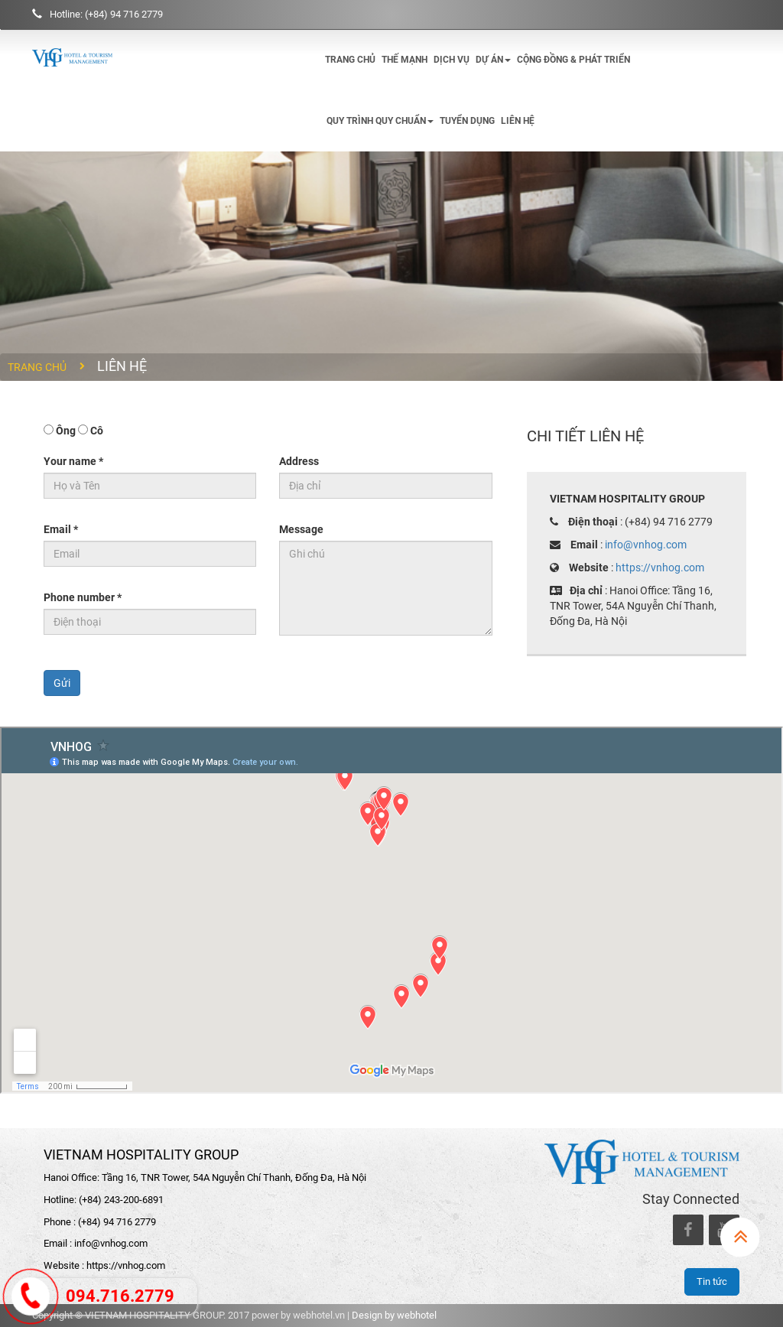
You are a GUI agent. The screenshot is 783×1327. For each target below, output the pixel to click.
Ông (66, 430)
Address (299, 461)
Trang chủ (350, 59)
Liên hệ (517, 120)
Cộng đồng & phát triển (573, 59)
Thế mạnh (404, 59)
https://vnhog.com (660, 567)
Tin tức (712, 1281)
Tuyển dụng (467, 120)
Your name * (73, 461)
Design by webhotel (394, 1315)
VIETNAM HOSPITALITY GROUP (141, 1154)
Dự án (493, 59)
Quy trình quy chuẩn (380, 120)
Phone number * (83, 597)
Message (301, 529)
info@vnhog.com (646, 544)
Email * (61, 529)
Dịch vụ (451, 59)
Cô (96, 430)
